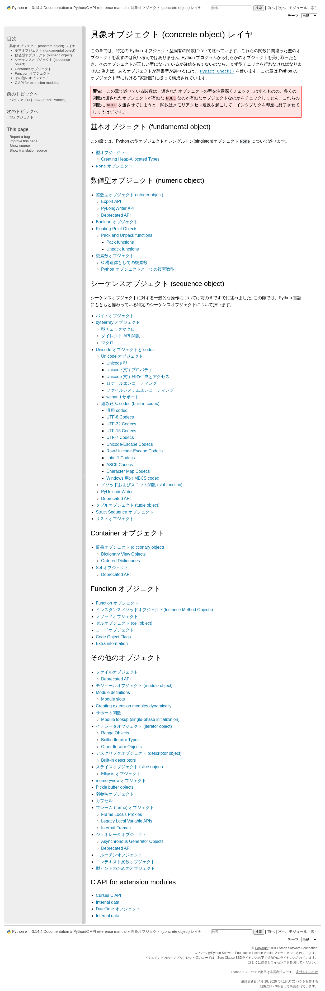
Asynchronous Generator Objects (132, 841)
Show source (20, 146)
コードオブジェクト (115, 630)
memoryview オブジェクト (121, 780)
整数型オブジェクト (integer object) (129, 195)
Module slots (113, 699)
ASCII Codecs (119, 464)
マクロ (107, 342)
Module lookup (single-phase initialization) (140, 719)
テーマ (303, 15)
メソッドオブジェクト (117, 616)
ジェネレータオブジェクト (121, 834)
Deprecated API (116, 215)
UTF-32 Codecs (121, 424)
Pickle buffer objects (115, 787)
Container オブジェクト (33, 69)
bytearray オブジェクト (118, 322)
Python (18, 8)
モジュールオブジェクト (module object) (134, 685)
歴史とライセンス (273, 962)
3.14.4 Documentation (50, 8)
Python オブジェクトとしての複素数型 (138, 269)
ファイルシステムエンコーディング (140, 390)
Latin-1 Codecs (120, 458)
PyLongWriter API (117, 208)
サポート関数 (108, 713)
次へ (282, 8)
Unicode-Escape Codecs (129, 444)
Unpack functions (122, 249)
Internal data (107, 902)
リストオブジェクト (115, 518)
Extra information (112, 643)
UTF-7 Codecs (120, 437)
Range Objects (115, 733)
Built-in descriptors (118, 760)
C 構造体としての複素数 (124, 262)
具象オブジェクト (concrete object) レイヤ (166, 8)
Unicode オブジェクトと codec (125, 349)
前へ (271, 8)
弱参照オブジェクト (115, 794)
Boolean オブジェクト (117, 222)
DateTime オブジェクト (118, 909)
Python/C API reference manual (100, 8)
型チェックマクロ (118, 329)
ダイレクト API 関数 (120, 336)
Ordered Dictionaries (120, 560)
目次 (12, 39)
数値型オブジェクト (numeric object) (43, 55)
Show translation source (28, 150)
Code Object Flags (113, 637)
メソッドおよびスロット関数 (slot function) (141, 485)
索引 (314, 8)
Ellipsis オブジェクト (121, 773)
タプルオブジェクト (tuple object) (127, 505)
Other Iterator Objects (121, 746)
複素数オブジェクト (115, 255)
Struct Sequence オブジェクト (125, 512)
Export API (111, 201)
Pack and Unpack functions (126, 235)
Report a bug (20, 137)
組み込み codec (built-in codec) (130, 403)
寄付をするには (307, 972)
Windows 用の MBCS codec (132, 478)
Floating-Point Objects (116, 228)
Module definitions (113, 692)
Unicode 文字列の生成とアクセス (137, 376)
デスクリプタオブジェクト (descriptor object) (139, 753)
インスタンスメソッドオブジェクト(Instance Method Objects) (154, 609)
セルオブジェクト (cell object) (124, 623)
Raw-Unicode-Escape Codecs (134, 451)
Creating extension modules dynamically (133, 706)
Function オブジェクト (117, 603)
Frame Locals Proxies (121, 814)
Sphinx (265, 986)
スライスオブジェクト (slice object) (129, 767)
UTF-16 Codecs (121, 431)
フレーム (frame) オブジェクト (125, 807)
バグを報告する (307, 981)
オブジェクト (114, 166)
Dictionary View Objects (123, 554)
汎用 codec (116, 410)
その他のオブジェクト (32, 78)
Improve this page (23, 141)
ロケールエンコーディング (131, 383)
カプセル (104, 800)
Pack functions (120, 242)
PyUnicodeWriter (117, 491)
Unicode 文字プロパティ (129, 369)
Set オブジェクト (112, 567)
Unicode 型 (116, 363)
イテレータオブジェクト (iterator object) (134, 726)
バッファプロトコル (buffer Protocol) (38, 100)
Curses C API (108, 895)
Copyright (262, 948)
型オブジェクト (110, 152)
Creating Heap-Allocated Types (130, 159)
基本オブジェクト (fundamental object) (45, 50)
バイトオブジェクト (115, 315)
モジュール (298, 8)
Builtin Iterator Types (120, 740)
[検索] (231, 8)
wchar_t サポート (122, 397)
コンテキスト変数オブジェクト (125, 862)
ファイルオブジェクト (117, 672)
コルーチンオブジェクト (119, 855)
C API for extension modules (37, 83)
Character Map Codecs (128, 471)
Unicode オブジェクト (122, 356)
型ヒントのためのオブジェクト (125, 868)
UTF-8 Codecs (120, 417)
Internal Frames (116, 828)
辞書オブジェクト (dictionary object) (130, 547)
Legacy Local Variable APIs (126, 821)
